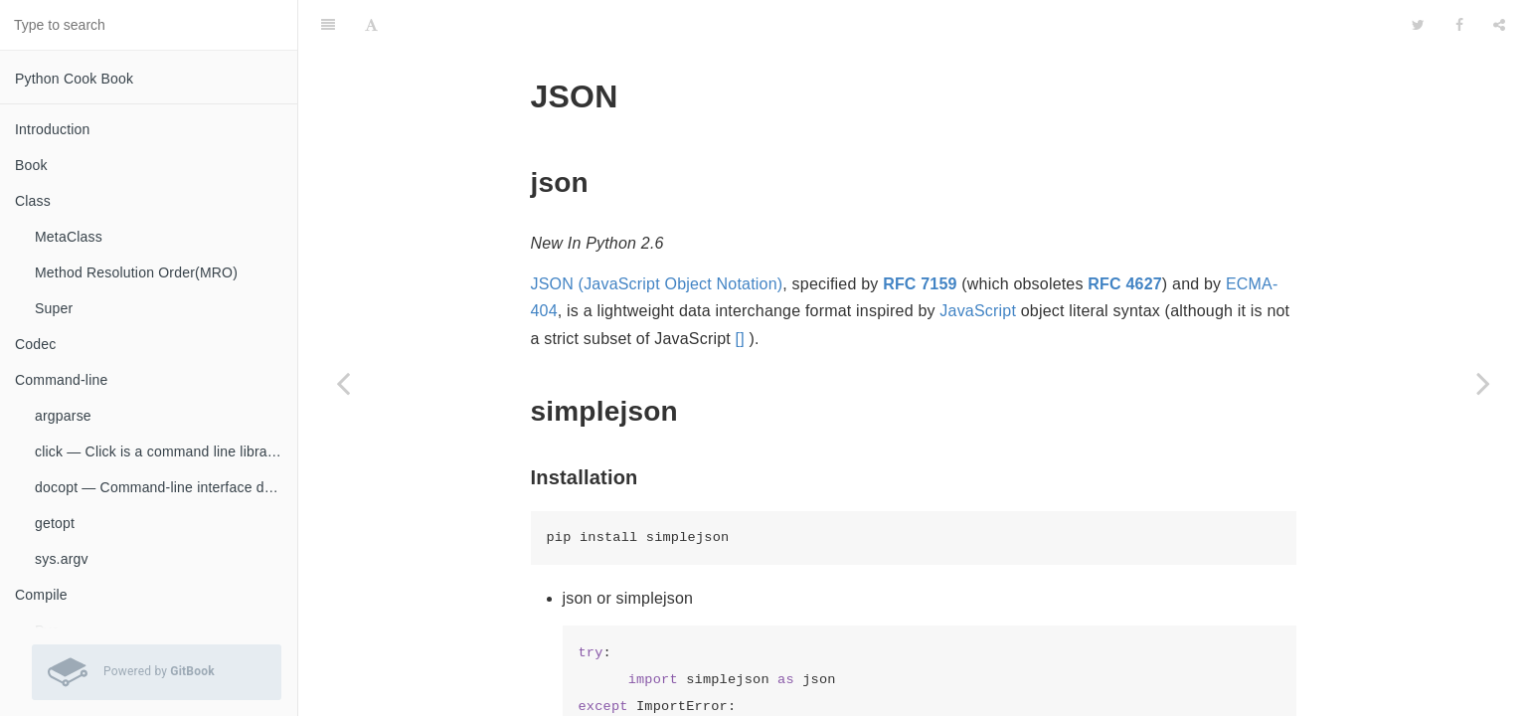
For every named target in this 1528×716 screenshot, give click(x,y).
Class (33, 201)
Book (31, 165)
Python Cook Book (74, 79)
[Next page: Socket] (1483, 383)
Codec (35, 344)
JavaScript (977, 261)
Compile (41, 595)
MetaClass (68, 237)
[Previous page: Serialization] (343, 383)
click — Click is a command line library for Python (166, 451)
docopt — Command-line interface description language (166, 487)
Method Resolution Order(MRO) (136, 272)
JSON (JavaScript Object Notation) (657, 234)
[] (740, 288)
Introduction (52, 129)
